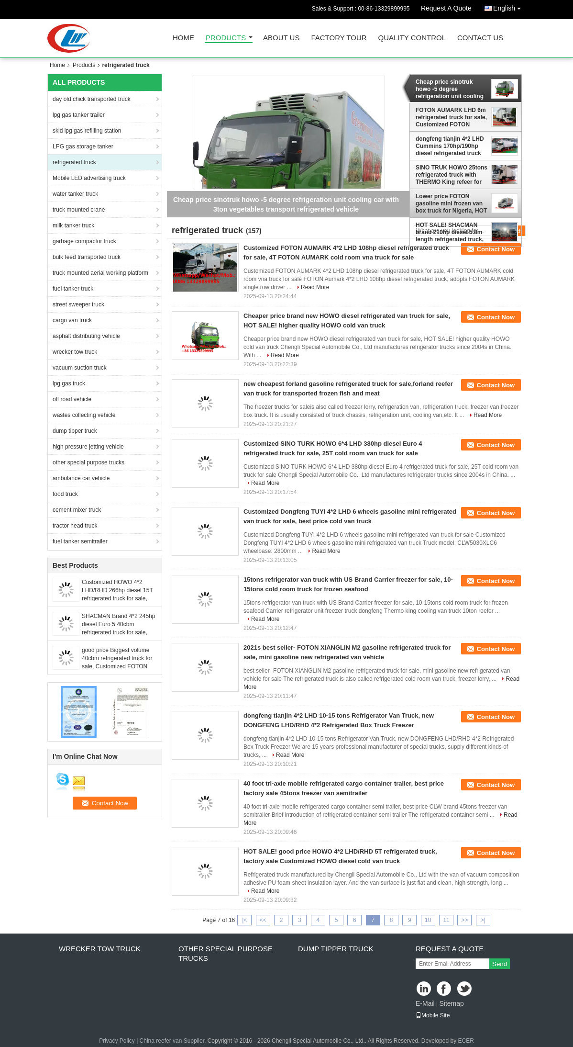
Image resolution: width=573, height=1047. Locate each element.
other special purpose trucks (88, 462)
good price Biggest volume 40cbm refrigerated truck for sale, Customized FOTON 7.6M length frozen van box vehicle (117, 666)
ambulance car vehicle (81, 478)
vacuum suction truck (80, 367)
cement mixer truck (77, 510)
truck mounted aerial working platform (100, 273)
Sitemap (451, 1003)
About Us (281, 38)
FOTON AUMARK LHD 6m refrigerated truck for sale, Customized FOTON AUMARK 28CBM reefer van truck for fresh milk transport (451, 117)
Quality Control (412, 38)
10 (428, 920)
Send (499, 964)
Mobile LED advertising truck (89, 178)
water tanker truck (75, 194)
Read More (315, 287)
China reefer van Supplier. (174, 1040)
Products (226, 38)
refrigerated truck (74, 162)
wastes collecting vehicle (84, 415)
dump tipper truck (75, 431)
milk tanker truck (73, 225)
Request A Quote (446, 8)
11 (446, 920)
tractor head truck (75, 525)
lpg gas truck (69, 383)
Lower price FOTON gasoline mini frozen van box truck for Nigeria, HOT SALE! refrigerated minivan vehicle (451, 203)
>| (483, 920)
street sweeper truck (78, 304)
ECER (466, 1040)
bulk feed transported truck (87, 257)
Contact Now (496, 249)
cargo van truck (72, 320)
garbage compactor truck (84, 241)
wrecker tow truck (75, 352)
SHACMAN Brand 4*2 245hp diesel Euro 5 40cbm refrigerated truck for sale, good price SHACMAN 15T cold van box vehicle (118, 632)
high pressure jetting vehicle (88, 446)
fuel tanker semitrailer (80, 541)
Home (183, 38)
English (509, 6)
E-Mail (425, 1003)
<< (263, 920)
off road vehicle (72, 399)
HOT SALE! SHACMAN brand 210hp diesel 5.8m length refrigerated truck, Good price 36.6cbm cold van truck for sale (450, 232)
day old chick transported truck (92, 99)
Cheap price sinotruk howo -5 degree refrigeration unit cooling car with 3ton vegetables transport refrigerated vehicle (450, 89)
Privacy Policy (117, 1040)
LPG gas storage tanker (83, 146)
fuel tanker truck (73, 288)
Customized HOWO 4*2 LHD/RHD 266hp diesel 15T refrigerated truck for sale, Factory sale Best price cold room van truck (117, 598)
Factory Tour (338, 38)
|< (244, 920)
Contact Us (480, 38)
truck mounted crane (79, 209)
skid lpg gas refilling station (87, 130)
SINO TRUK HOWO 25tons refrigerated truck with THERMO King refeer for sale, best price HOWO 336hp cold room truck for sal (451, 174)
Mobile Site (433, 1015)
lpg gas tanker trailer (79, 115)
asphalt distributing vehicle (86, 336)
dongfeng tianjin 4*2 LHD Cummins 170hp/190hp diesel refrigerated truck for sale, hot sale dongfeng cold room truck (451, 146)
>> (464, 920)
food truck (65, 494)
